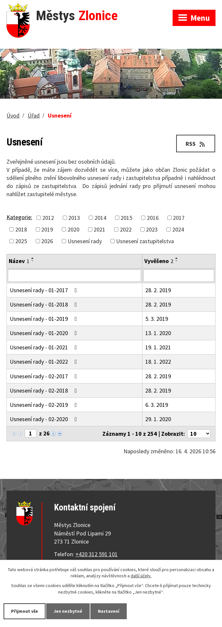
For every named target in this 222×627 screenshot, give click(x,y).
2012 (48, 217)
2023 (152, 229)
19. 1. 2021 (158, 347)
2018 (21, 229)
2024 (178, 229)
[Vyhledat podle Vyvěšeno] (178, 276)
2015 (126, 217)
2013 (74, 217)
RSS (196, 143)
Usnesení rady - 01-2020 (45, 333)
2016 (153, 217)
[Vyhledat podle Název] (74, 276)
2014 (100, 217)
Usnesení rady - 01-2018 (45, 304)
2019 (47, 229)
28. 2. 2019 (158, 290)
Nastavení (108, 611)
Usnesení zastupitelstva (145, 241)
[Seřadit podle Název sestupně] (32, 260)
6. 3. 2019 (156, 404)
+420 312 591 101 (96, 554)
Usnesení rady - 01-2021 (45, 347)
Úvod (13, 115)
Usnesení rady (85, 241)
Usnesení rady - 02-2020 (45, 419)
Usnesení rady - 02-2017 (45, 376)
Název (19, 261)
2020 (73, 229)
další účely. (141, 576)
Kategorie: (19, 217)
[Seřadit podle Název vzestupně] (32, 258)
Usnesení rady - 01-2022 (45, 361)
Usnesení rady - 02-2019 (45, 404)
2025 (21, 241)
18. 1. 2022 (158, 361)
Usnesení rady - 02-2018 (45, 390)
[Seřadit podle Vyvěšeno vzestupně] (176, 258)
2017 (179, 217)
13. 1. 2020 (158, 333)
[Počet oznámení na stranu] (199, 433)
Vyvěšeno (158, 261)
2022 (126, 229)
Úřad (34, 115)
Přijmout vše (24, 611)
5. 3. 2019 (156, 318)
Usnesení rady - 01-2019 (45, 318)
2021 (99, 229)
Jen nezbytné (68, 611)
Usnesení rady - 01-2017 (45, 290)
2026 (47, 241)
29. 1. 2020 (158, 419)
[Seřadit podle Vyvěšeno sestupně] (176, 260)
